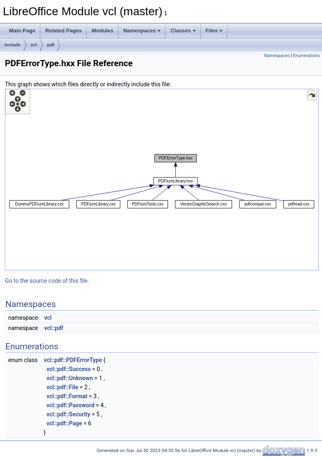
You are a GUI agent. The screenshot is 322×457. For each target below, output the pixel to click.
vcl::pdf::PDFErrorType (73, 360)
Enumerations (306, 55)
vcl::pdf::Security (68, 414)
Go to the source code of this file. (47, 280)
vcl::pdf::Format (66, 396)
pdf (50, 44)
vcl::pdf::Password (70, 405)
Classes (183, 31)
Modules (102, 31)
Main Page (22, 31)
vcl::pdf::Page (64, 423)
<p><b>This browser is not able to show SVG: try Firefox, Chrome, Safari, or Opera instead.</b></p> (161, 179)
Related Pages (63, 31)
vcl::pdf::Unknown (69, 378)
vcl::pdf (53, 328)
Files (214, 31)
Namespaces (142, 31)
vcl (34, 44)
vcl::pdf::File (62, 387)
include (13, 44)
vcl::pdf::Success (68, 369)
